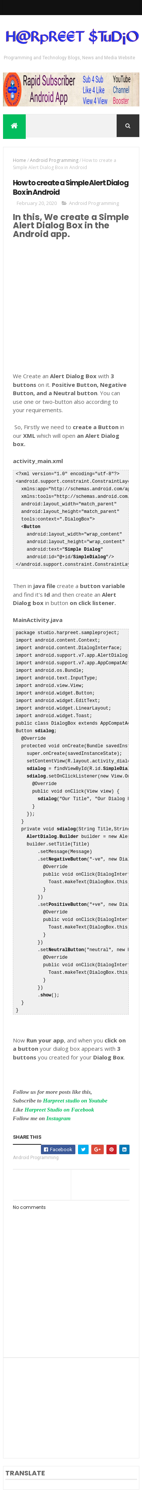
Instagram (58, 1119)
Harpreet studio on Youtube (75, 1102)
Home (19, 161)
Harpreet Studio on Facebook (59, 1111)
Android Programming (54, 161)
